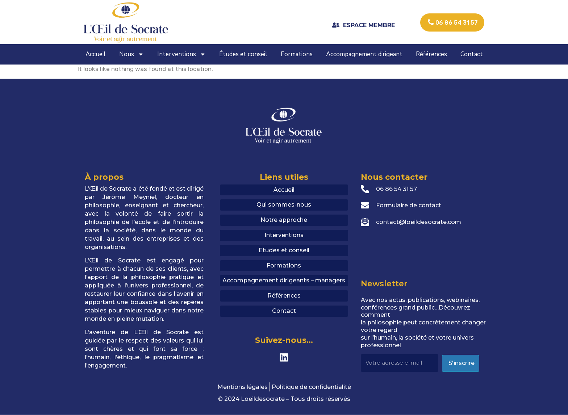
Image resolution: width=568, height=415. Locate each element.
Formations (297, 54)
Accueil (95, 54)
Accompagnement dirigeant (364, 54)
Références (431, 54)
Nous (131, 54)
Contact (471, 54)
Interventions (181, 54)
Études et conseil (243, 54)
